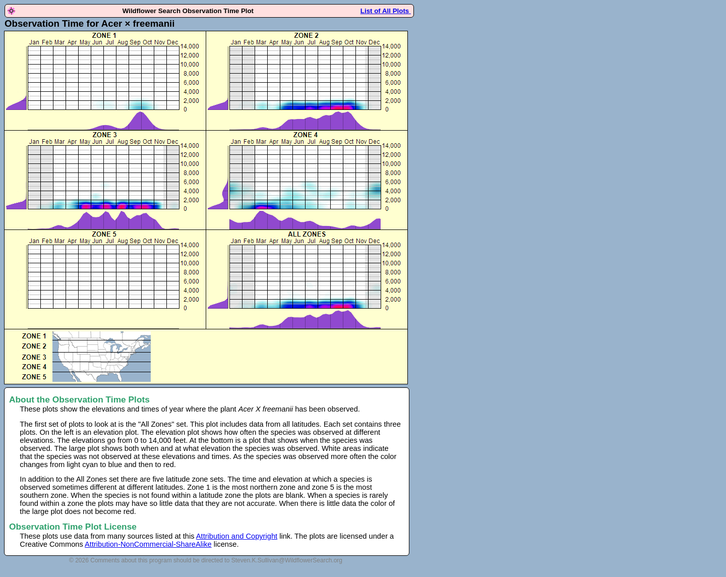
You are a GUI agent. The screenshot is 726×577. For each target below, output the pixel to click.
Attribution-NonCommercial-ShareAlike (148, 544)
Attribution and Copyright (236, 536)
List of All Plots (385, 11)
